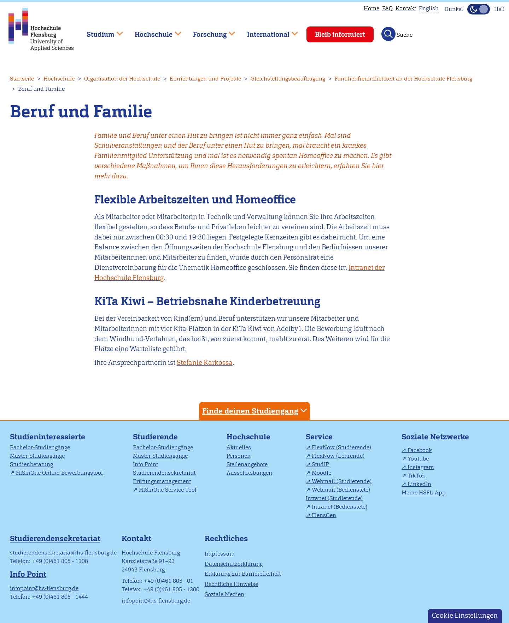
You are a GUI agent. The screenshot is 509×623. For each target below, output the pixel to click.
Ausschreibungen (249, 472)
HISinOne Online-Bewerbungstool (59, 472)
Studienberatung (31, 464)
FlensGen (324, 515)
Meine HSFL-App (424, 492)
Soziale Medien (224, 594)
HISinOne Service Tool (168, 489)
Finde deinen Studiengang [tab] (255, 410)
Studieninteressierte (47, 437)
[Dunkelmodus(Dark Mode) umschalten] (478, 9)
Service (319, 437)
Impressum (220, 553)
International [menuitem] (267, 31)
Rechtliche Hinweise (231, 584)
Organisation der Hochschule (122, 78)
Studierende (155, 437)
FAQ (387, 8)
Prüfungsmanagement (162, 481)
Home (371, 8)
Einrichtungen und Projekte (205, 78)
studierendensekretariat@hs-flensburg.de (63, 552)
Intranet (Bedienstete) (339, 506)
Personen (239, 455)
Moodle (321, 472)
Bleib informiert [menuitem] (340, 34)
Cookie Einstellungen (465, 615)
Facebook (420, 450)
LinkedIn (419, 484)
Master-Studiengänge (37, 455)
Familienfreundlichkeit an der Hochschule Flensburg (403, 78)
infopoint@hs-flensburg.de (44, 588)
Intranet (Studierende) (334, 498)
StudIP (320, 464)
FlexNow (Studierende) (341, 447)
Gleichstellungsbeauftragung (288, 78)
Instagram (421, 467)
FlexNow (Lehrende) (338, 455)
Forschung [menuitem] (209, 31)
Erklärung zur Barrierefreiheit (243, 573)
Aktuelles (239, 447)
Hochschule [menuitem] (153, 31)
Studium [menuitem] (99, 31)
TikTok (416, 475)
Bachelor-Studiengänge (40, 447)
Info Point (145, 464)
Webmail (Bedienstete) (341, 489)
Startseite (22, 78)
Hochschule (59, 78)
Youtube (418, 458)
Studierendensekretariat (164, 472)
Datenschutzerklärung (234, 564)
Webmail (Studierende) (341, 481)
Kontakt (406, 8)
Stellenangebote (247, 464)
